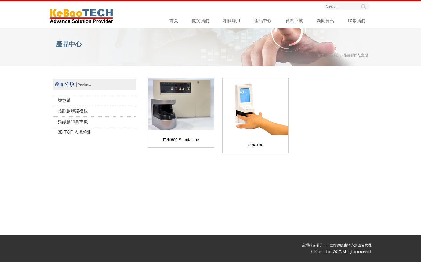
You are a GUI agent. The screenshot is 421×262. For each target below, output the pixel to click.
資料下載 (294, 20)
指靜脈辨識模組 (73, 111)
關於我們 (200, 20)
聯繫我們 (356, 20)
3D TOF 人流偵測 (74, 132)
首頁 (173, 20)
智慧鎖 (64, 100)
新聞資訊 (325, 20)
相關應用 (231, 20)
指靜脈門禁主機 (73, 121)
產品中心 (262, 20)
